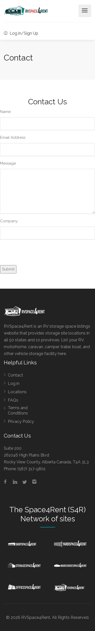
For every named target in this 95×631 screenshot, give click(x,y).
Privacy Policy (21, 421)
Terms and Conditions (18, 410)
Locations (17, 391)
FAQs (13, 400)
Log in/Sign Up (21, 33)
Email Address (12, 137)
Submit (8, 269)
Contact (15, 375)
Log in (14, 383)
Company (9, 221)
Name (5, 111)
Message (8, 163)
